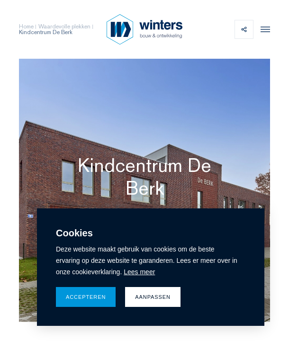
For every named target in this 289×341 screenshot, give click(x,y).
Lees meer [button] (139, 272)
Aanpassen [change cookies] (153, 297)
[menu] (263, 29)
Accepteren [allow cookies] (86, 297)
